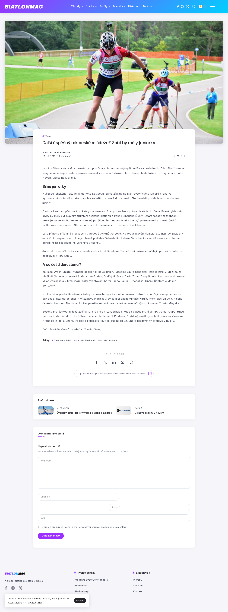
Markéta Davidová (85, 340)
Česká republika (62, 340)
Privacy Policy (19, 602)
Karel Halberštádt (60, 152)
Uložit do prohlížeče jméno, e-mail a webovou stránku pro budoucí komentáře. (84, 516)
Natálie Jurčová (108, 340)
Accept (74, 600)
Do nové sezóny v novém (149, 412)
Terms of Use (39, 602)
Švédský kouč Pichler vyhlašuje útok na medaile (84, 412)
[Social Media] (178, 6)
